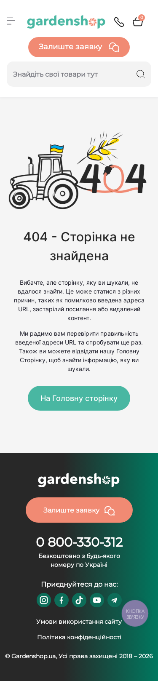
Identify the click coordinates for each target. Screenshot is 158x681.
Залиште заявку (79, 47)
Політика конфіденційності (79, 637)
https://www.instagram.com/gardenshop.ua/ (44, 600)
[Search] (140, 74)
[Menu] (11, 20)
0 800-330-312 (79, 542)
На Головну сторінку (79, 398)
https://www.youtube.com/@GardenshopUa (97, 600)
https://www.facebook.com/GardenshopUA (61, 600)
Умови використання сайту (79, 621)
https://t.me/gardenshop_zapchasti (114, 600)
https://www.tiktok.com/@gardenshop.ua (79, 600)
